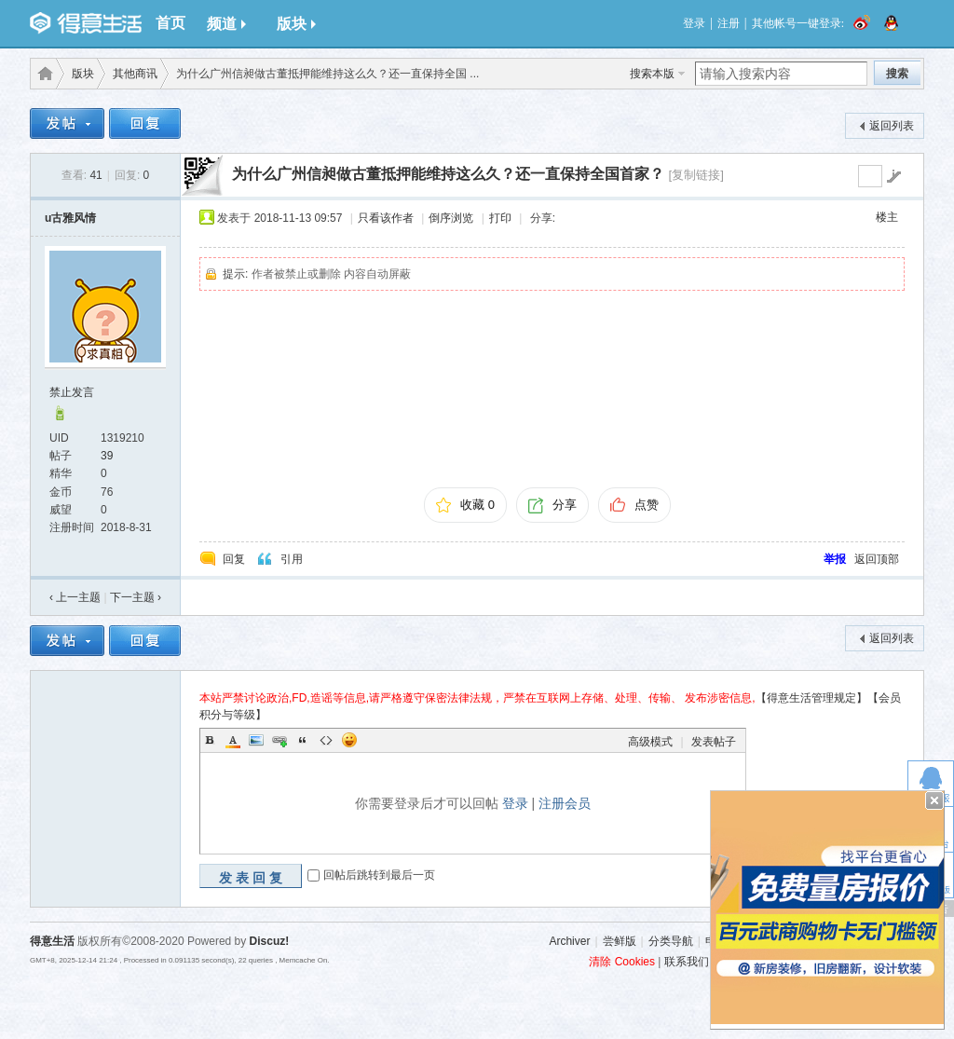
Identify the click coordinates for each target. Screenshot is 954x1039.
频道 (226, 24)
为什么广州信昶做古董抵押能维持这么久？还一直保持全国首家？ (448, 174)
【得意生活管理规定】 (811, 697)
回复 (234, 559)
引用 (291, 559)
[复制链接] (695, 175)
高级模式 (650, 741)
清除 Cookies (622, 961)
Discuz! (270, 941)
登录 (694, 23)
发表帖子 (713, 741)
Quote (302, 740)
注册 (728, 23)
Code (326, 740)
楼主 (887, 217)
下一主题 (135, 597)
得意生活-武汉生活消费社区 (42, 74)
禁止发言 (71, 392)
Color (233, 740)
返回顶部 (876, 559)
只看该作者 (386, 218)
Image (256, 740)
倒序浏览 (451, 218)
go (893, 176)
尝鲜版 (619, 941)
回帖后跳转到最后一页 (379, 875)
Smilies (349, 740)
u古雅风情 (70, 218)
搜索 (897, 73)
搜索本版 (652, 73)
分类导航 (670, 941)
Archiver (569, 941)
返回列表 (891, 125)
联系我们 (686, 961)
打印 (500, 218)
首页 (170, 23)
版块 (296, 24)
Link (279, 740)
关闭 (934, 800)
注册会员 (564, 803)
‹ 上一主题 (75, 597)
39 (107, 455)
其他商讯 (135, 73)
